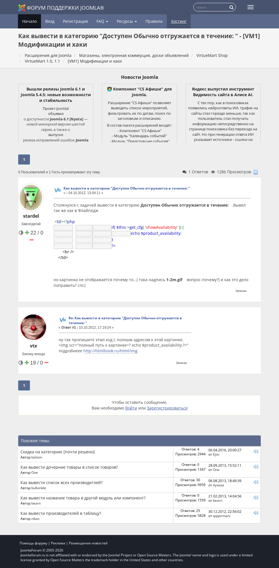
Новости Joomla (139, 77)
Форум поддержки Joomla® (61, 7)
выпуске (55, 134)
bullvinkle (38, 485)
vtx (33, 343)
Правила (154, 21)
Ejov (216, 452)
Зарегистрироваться (167, 405)
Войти (131, 405)
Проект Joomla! (56, 108)
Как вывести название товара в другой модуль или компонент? (82, 495)
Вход (49, 21)
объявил (55, 113)
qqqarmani (221, 513)
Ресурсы (127, 21)
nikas (35, 516)
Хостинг (178, 21)
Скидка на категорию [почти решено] (57, 449)
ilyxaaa (218, 482)
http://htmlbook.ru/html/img (110, 348)
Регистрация (75, 21)
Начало (29, 21)
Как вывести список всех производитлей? (61, 480)
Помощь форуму (33, 540)
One (34, 470)
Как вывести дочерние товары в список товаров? (69, 465)
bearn (36, 501)
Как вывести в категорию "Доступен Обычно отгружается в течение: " (126, 188)
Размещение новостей (88, 540)
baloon (36, 454)
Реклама (58, 540)
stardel (31, 216)
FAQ (102, 21)
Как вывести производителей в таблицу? (60, 511)
